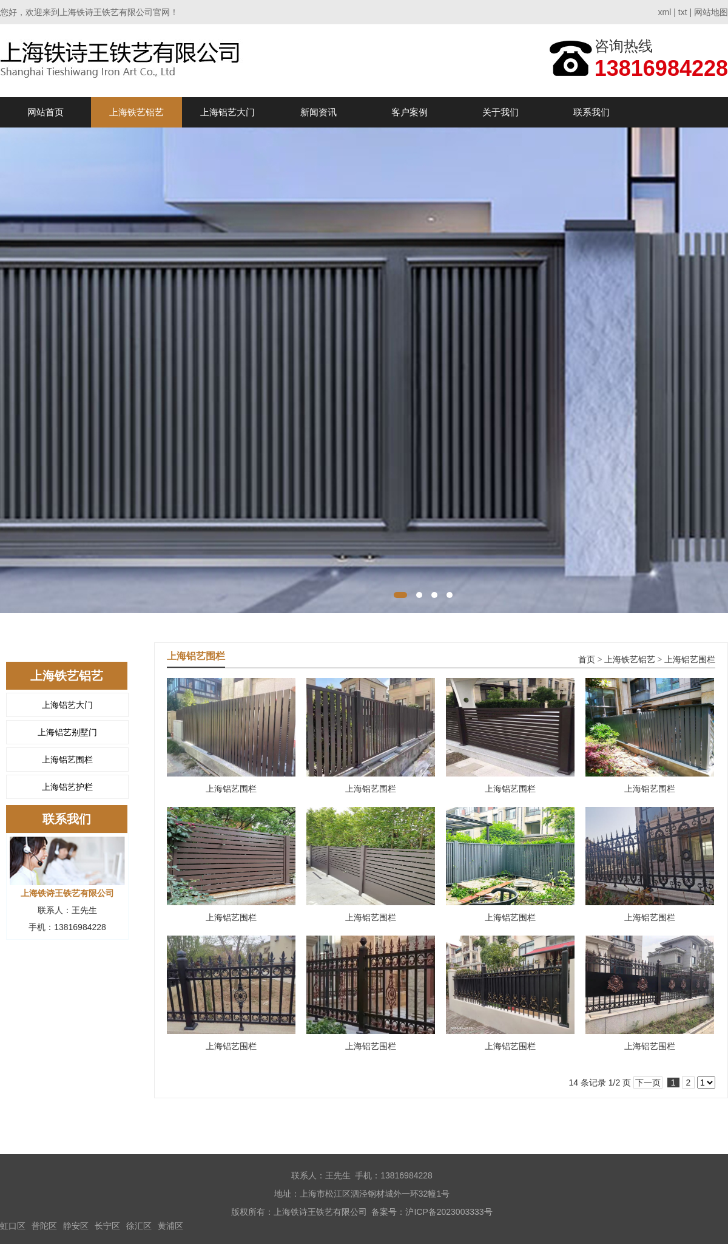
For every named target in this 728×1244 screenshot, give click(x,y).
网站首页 (45, 112)
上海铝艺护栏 (67, 787)
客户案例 (409, 112)
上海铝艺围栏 (67, 759)
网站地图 (711, 12)
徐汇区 (139, 1226)
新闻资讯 (318, 112)
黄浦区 (170, 1226)
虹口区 (12, 1226)
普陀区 (44, 1226)
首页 (586, 659)
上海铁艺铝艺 (136, 112)
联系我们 (591, 112)
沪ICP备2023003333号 (448, 1212)
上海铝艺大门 (227, 112)
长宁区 (107, 1226)
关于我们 (500, 112)
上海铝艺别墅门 (67, 732)
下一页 (648, 1082)
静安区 (76, 1226)
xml (665, 12)
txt (682, 12)
